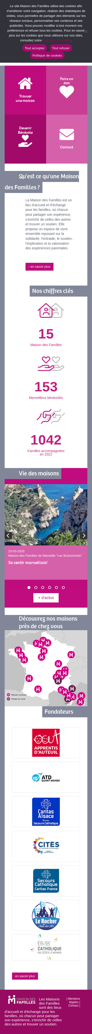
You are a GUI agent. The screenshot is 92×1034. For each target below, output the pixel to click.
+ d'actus (46, 598)
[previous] (8, 535)
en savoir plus (25, 976)
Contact (73, 1005)
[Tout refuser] (85, 31)
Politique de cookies (57, 40)
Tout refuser (61, 48)
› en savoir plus (39, 266)
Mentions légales (74, 1000)
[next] (83, 535)
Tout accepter (35, 48)
